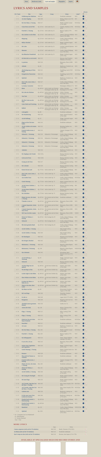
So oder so (24, 297)
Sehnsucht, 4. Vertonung (28, 146)
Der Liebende (25, 165)
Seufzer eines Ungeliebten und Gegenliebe (28, 346)
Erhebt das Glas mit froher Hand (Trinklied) (28, 320)
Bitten (23, 88)
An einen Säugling (26, 19)
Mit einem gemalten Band (28, 225)
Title (29, 14)
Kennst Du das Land (27, 169)
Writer (67, 14)
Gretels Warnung (26, 181)
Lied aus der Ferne (26, 158)
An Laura (24, 326)
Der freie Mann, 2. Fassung (28, 22)
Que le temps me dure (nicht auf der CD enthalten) (27, 434)
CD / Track (17, 14)
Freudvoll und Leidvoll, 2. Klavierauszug (28, 404)
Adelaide (24, 66)
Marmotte (24, 50)
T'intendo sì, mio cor (27, 201)
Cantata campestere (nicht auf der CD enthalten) (26, 429)
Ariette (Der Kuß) (26, 307)
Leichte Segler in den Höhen (29, 273)
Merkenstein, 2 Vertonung (28, 248)
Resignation (25, 299)
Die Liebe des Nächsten (28, 92)
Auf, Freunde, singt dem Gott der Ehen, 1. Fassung (29, 384)
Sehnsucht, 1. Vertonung (28, 134)
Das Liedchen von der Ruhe (29, 34)
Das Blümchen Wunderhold (29, 54)
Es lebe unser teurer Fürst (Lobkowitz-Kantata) (28, 396)
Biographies (62, 1)
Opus (40, 14)
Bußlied (24, 108)
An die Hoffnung (26, 118)
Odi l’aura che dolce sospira (29, 213)
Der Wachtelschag (26, 114)
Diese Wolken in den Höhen (29, 277)
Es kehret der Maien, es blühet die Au (28, 282)
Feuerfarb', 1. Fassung (27, 333)
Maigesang (24, 38)
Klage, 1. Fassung (26, 311)
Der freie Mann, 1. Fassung (28, 330)
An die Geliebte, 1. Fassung (29, 228)
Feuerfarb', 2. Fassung (27, 30)
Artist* (78, 14)
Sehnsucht (24, 221)
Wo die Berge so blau (27, 269)
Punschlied (24, 323)
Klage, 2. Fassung (26, 315)
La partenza (25, 62)
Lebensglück (25, 112)
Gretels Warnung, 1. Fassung (29, 349)
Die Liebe (24, 46)
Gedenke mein (25, 391)
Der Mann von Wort (27, 289)
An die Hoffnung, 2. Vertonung (27, 258)
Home (26, 1)
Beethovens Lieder (36, 1)
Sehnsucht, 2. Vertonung (28, 138)
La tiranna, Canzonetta (27, 86)
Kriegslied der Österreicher (28, 74)
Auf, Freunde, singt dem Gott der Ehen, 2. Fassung (29, 388)
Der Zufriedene (25, 193)
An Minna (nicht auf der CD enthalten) (24, 431)
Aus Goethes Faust (26, 177)
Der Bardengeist (26, 236)
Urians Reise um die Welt (28, 26)
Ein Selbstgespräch (26, 337)
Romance (24, 353)
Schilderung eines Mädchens (29, 16)
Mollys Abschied (26, 42)
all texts (84, 12)
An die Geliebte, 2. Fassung (29, 371)
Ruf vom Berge (25, 293)
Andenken (24, 150)
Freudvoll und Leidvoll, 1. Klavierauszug (28, 400)
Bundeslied (24, 407)
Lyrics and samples (50, 1)
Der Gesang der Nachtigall (28, 375)
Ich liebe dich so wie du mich (29, 58)
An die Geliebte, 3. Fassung (29, 232)
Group (51, 14)
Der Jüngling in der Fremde (29, 154)
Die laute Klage (26, 379)
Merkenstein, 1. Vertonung (28, 244)
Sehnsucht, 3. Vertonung (28, 142)
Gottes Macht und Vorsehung (29, 104)
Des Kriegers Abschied (27, 240)
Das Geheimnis (25, 252)
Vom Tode (24, 96)
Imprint (71, 1)
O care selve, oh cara (27, 341)
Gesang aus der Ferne (27, 161)
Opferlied (24, 78)
